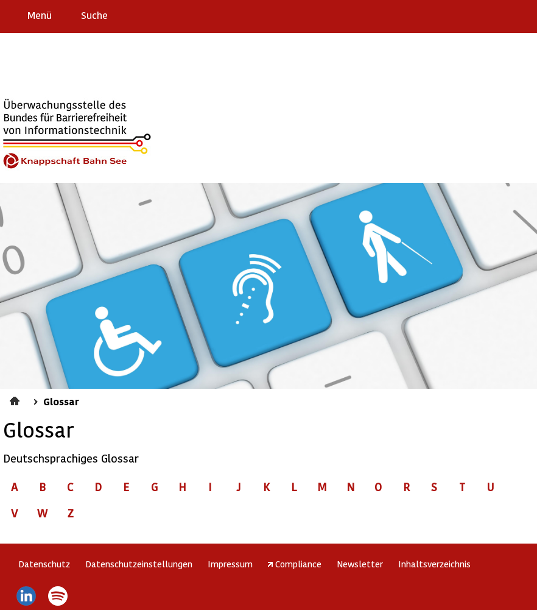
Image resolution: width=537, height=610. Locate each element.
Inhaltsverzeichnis (434, 563)
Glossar (61, 400)
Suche (94, 15)
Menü (39, 15)
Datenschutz (44, 563)
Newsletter (360, 563)
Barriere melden (477, 14)
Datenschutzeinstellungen (138, 563)
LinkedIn (26, 596)
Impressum (230, 563)
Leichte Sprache (522, 14)
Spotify (58, 596)
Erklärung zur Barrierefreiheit (452, 14)
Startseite (16, 399)
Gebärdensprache (500, 14)
